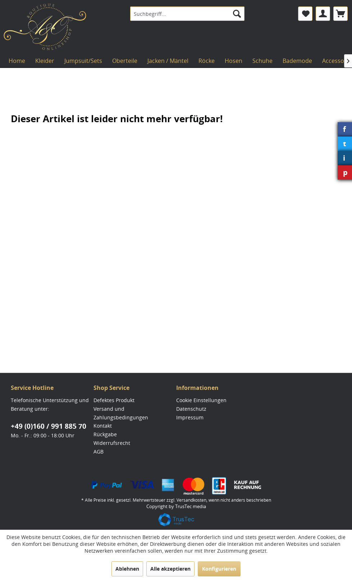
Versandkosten (191, 500)
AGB (98, 451)
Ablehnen (127, 568)
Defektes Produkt (113, 400)
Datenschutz (191, 408)
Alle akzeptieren (170, 568)
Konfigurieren (219, 568)
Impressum (190, 417)
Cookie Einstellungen (201, 400)
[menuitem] (187, 13)
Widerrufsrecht (111, 442)
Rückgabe (105, 434)
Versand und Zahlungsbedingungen (120, 413)
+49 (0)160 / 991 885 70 (48, 426)
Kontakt (102, 425)
